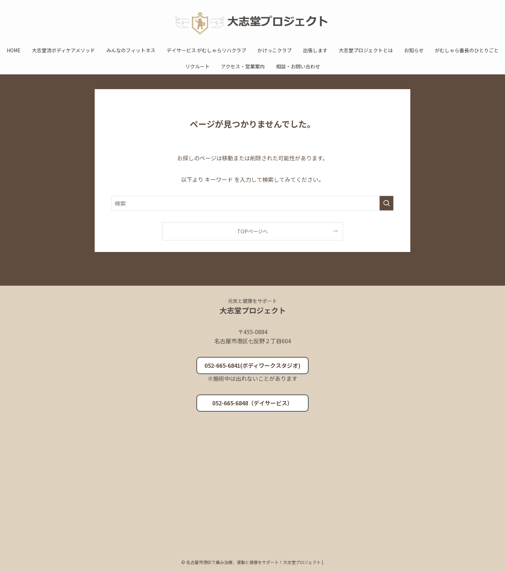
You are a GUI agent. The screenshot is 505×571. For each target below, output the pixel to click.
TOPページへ (252, 231)
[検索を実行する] (386, 203)
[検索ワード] (252, 203)
